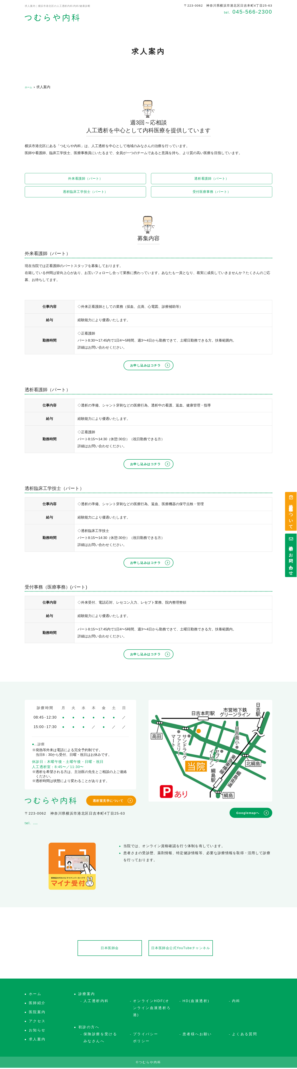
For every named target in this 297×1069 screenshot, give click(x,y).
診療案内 (169, 20)
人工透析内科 (96, 1002)
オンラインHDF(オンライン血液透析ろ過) (152, 1009)
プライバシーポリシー (145, 1038)
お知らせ (264, 20)
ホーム (102, 20)
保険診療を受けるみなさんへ (100, 1038)
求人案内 (241, 20)
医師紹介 (123, 20)
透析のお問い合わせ (291, 555)
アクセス (218, 20)
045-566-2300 (52, 823)
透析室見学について (291, 511)
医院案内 (146, 20)
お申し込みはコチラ (145, 366)
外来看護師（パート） (85, 179)
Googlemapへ (247, 814)
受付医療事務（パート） (211, 192)
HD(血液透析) (196, 1002)
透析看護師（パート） (211, 179)
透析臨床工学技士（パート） (85, 192)
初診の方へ (193, 20)
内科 (236, 1002)
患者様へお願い (197, 1035)
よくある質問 (244, 1035)
